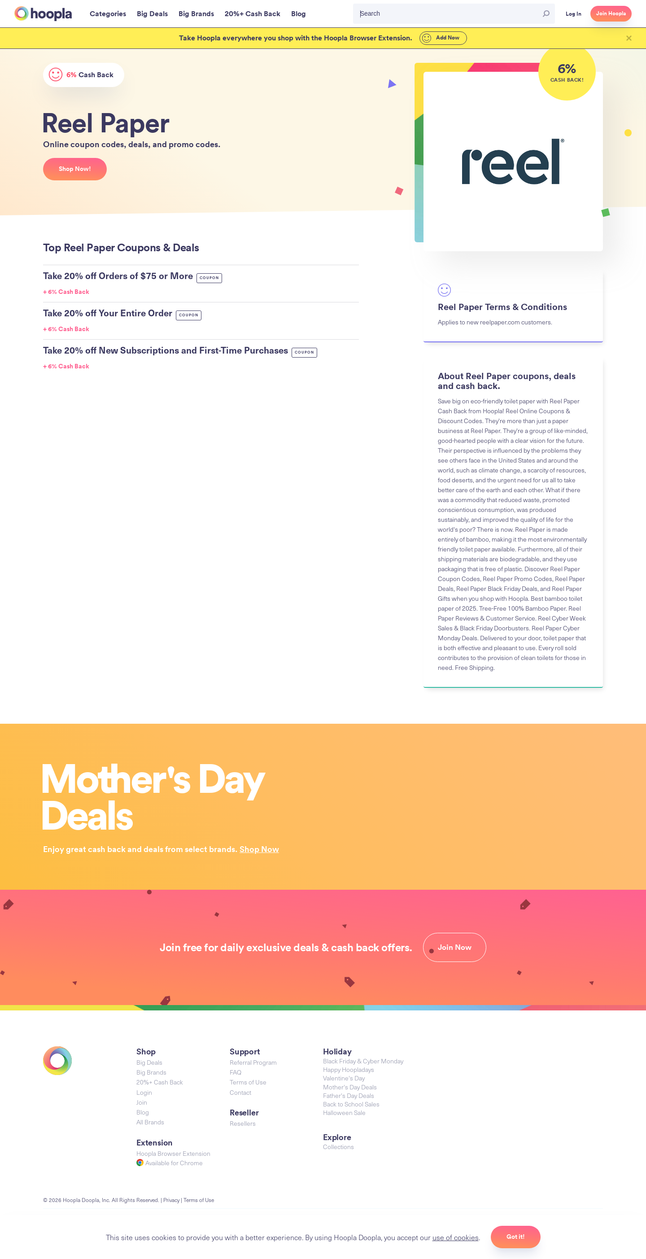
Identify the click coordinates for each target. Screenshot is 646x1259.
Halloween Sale (344, 1112)
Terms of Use (248, 1082)
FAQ (235, 1072)
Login (144, 1092)
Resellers (243, 1123)
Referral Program (253, 1062)
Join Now (454, 947)
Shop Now (259, 849)
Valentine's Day (344, 1078)
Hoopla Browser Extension (173, 1153)
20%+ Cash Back (159, 1082)
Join (141, 1102)
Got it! (515, 1236)
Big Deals (149, 1062)
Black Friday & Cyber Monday (363, 1061)
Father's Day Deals (348, 1095)
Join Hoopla (611, 13)
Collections (338, 1146)
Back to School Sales (351, 1104)
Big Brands (151, 1072)
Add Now (440, 38)
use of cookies (455, 1237)
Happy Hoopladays (348, 1069)
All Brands (150, 1122)
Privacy (171, 1200)
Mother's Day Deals (350, 1087)
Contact (240, 1092)
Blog (142, 1112)
